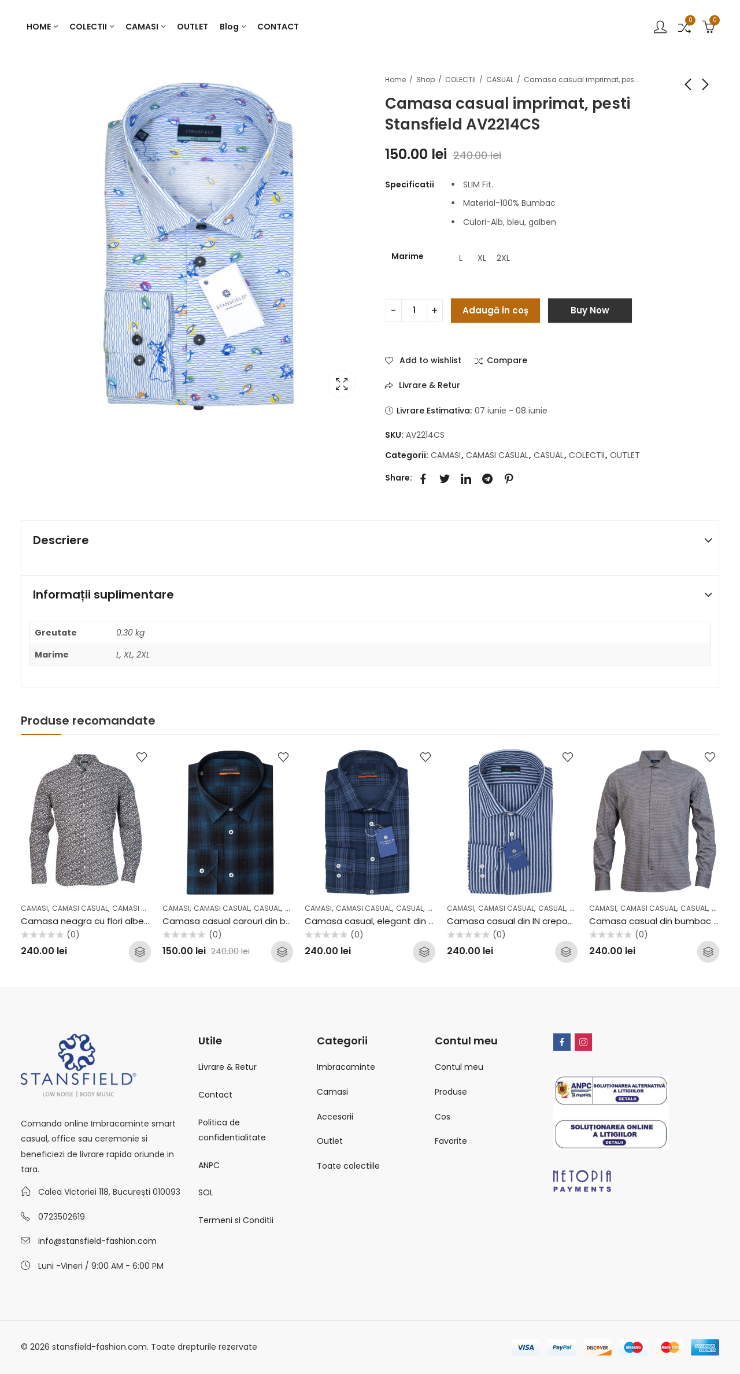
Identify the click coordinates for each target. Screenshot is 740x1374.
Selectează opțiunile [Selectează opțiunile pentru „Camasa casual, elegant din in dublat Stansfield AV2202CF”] (424, 952)
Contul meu (459, 1067)
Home (395, 79)
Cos (442, 1116)
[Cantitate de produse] (414, 310)
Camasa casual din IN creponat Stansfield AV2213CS (559, 921)
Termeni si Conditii (235, 1220)
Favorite (451, 1141)
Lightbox (341, 384)
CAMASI (446, 455)
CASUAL (499, 79)
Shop (425, 79)
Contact (215, 1094)
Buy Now (590, 310)
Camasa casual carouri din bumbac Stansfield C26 (271, 921)
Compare (507, 361)
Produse (451, 1092)
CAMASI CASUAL (497, 455)
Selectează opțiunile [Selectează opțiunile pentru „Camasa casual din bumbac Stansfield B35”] (708, 952)
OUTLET (625, 455)
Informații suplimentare (103, 594)
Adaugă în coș (495, 310)
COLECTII (460, 79)
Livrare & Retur (227, 1067)
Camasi (332, 1092)
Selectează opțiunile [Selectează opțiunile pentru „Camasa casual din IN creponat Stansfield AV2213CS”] (567, 952)
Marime (407, 256)
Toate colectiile (348, 1166)
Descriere (61, 540)
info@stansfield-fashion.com (97, 1241)
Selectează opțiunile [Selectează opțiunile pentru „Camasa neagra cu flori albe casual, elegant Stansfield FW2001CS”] (140, 952)
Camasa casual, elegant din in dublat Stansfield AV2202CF (430, 921)
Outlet (330, 1141)
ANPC (209, 1165)
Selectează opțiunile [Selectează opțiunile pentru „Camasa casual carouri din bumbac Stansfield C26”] (282, 952)
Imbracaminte (346, 1067)
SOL (205, 1192)
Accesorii (335, 1116)
